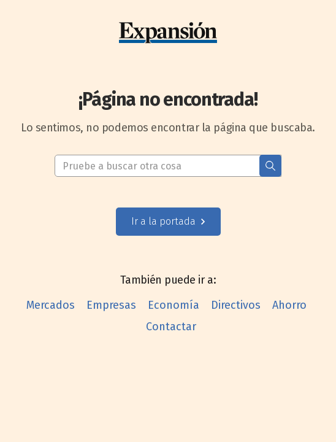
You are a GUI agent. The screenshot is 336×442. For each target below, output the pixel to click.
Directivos (236, 305)
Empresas (111, 305)
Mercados (50, 305)
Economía (173, 305)
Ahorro (289, 305)
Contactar (171, 326)
